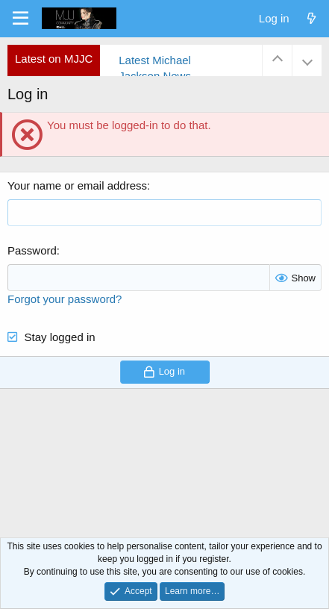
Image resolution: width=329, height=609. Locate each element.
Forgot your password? (64, 299)
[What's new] (311, 18)
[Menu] (20, 18)
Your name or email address (77, 185)
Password (32, 250)
